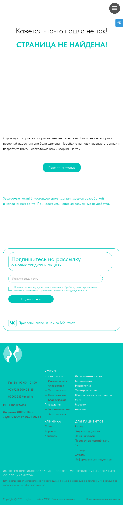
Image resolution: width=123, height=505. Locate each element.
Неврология (83, 385)
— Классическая (55, 400)
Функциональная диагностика (94, 395)
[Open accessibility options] (119, 23)
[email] (55, 278)
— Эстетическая (55, 390)
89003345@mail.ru (20, 396)
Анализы (80, 409)
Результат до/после (87, 431)
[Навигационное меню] (114, 8)
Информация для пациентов (93, 459)
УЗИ (78, 400)
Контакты (51, 436)
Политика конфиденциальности (103, 499)
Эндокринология (86, 390)
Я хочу (79, 426)
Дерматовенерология (89, 376)
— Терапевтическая (57, 409)
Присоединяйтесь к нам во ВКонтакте (47, 323)
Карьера (50, 431)
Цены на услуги (85, 436)
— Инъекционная (56, 381)
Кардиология (83, 381)
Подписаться (31, 299)
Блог (78, 445)
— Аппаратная (54, 385)
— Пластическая (55, 395)
